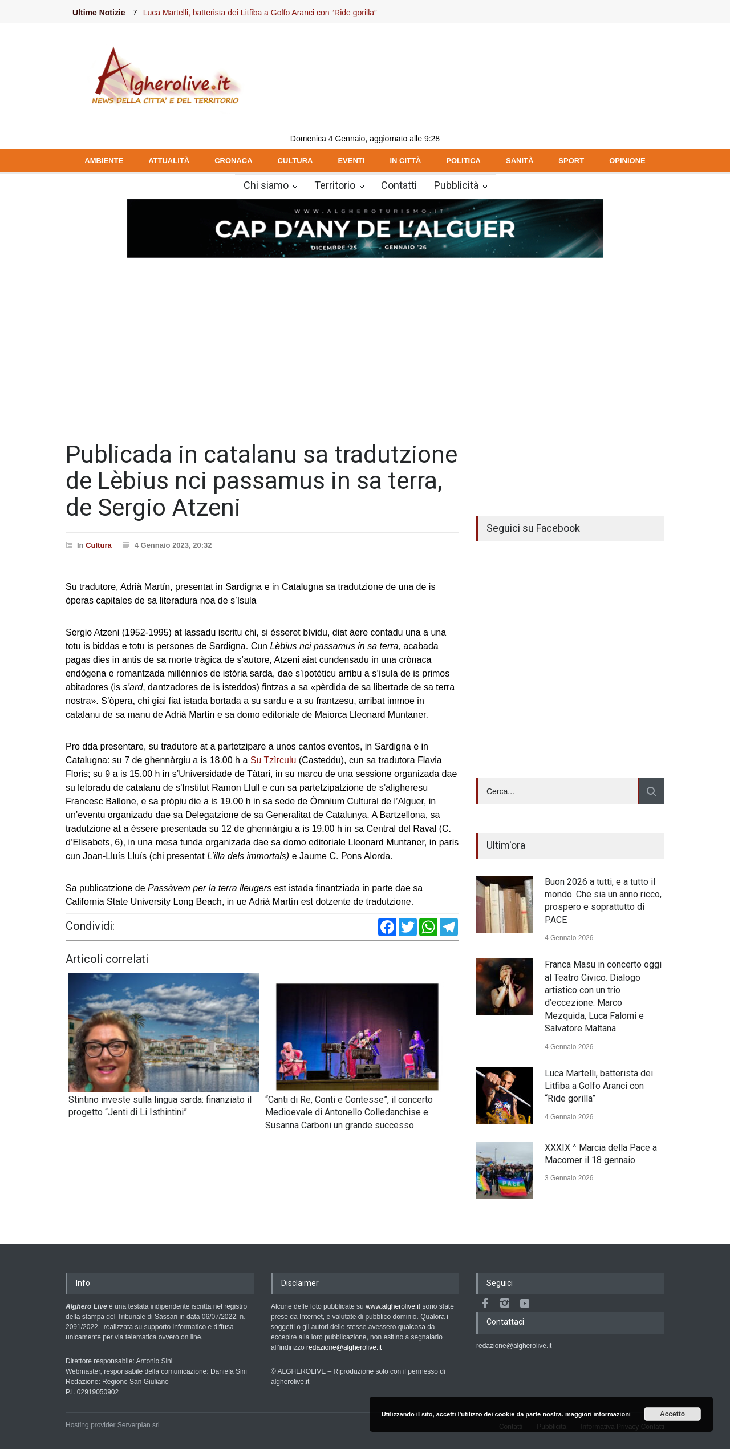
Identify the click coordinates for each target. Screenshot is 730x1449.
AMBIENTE (103, 160)
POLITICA (463, 160)
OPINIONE (627, 160)
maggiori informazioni (598, 1414)
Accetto (672, 1414)
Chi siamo (266, 185)
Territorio (334, 185)
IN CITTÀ (405, 160)
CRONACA (233, 160)
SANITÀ (519, 160)
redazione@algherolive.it (344, 1347)
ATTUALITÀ (168, 160)
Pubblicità (456, 185)
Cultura (99, 545)
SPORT (571, 160)
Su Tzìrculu (273, 760)
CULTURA (295, 160)
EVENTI (351, 160)
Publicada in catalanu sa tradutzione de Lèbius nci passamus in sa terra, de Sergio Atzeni (261, 480)
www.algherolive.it (393, 1306)
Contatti (399, 185)
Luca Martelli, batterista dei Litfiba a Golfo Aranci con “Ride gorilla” (273, 12)
